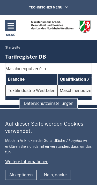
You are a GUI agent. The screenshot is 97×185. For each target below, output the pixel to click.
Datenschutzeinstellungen (48, 103)
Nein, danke (55, 175)
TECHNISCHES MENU (56, 7)
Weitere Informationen (26, 161)
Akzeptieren (21, 175)
